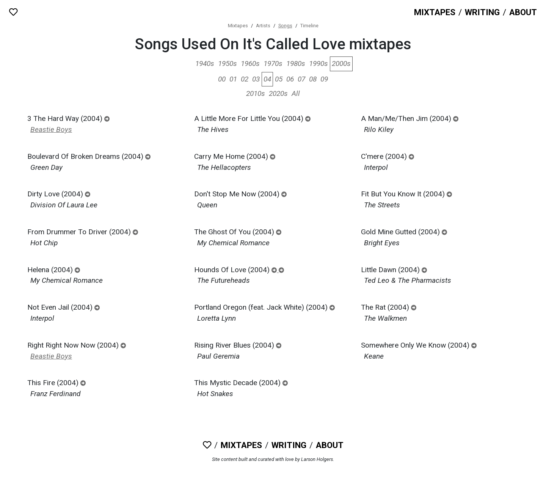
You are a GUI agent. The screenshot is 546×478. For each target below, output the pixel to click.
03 (256, 79)
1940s (204, 63)
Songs (285, 25)
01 (233, 79)
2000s (341, 63)
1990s (318, 63)
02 (244, 79)
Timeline (309, 25)
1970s (273, 63)
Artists (263, 25)
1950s (227, 63)
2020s (278, 93)
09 (324, 79)
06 (290, 79)
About (523, 12)
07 (301, 79)
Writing (482, 12)
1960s (250, 63)
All (296, 93)
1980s (295, 63)
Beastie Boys (51, 129)
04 (267, 79)
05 (278, 79)
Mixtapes (434, 12)
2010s (255, 93)
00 (222, 79)
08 (313, 79)
